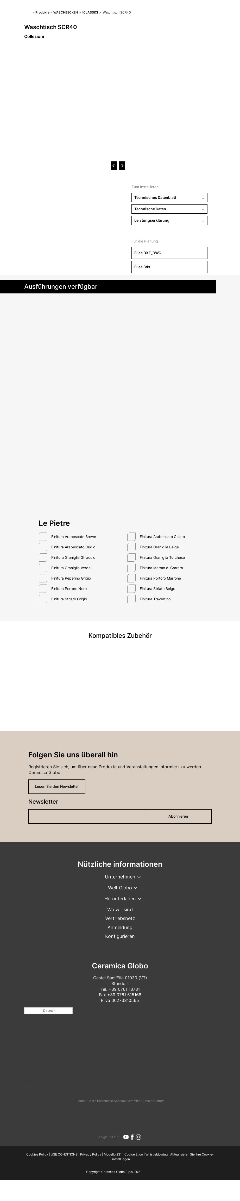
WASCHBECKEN (65, 12)
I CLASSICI (90, 12)
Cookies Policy (37, 1154)
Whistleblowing (157, 1154)
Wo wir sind (120, 909)
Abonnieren (178, 816)
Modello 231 (113, 1154)
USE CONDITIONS (64, 1154)
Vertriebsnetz (120, 918)
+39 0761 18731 (124, 989)
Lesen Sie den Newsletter (57, 786)
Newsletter (43, 801)
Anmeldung (120, 927)
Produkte (42, 12)
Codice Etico (133, 1154)
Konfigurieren (120, 936)
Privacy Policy (90, 1154)
